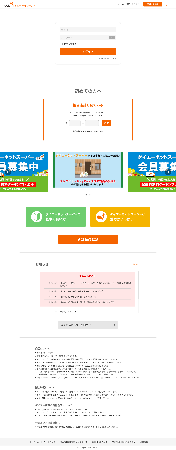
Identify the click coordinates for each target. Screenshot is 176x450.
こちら (113, 58)
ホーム (36, 441)
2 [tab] (89, 194)
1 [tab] (86, 194)
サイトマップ (50, 441)
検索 (106, 123)
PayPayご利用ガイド (68, 311)
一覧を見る (136, 264)
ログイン (88, 51)
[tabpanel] (88, 172)
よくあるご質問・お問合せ (128, 4)
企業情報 (144, 441)
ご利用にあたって (99, 441)
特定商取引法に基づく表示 (123, 441)
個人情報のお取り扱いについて (73, 441)
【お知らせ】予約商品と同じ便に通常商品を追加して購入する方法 (87, 302)
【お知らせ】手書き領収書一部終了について (78, 296)
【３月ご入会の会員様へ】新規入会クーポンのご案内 (81, 291)
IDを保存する (70, 43)
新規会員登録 (152, 4)
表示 (111, 37)
